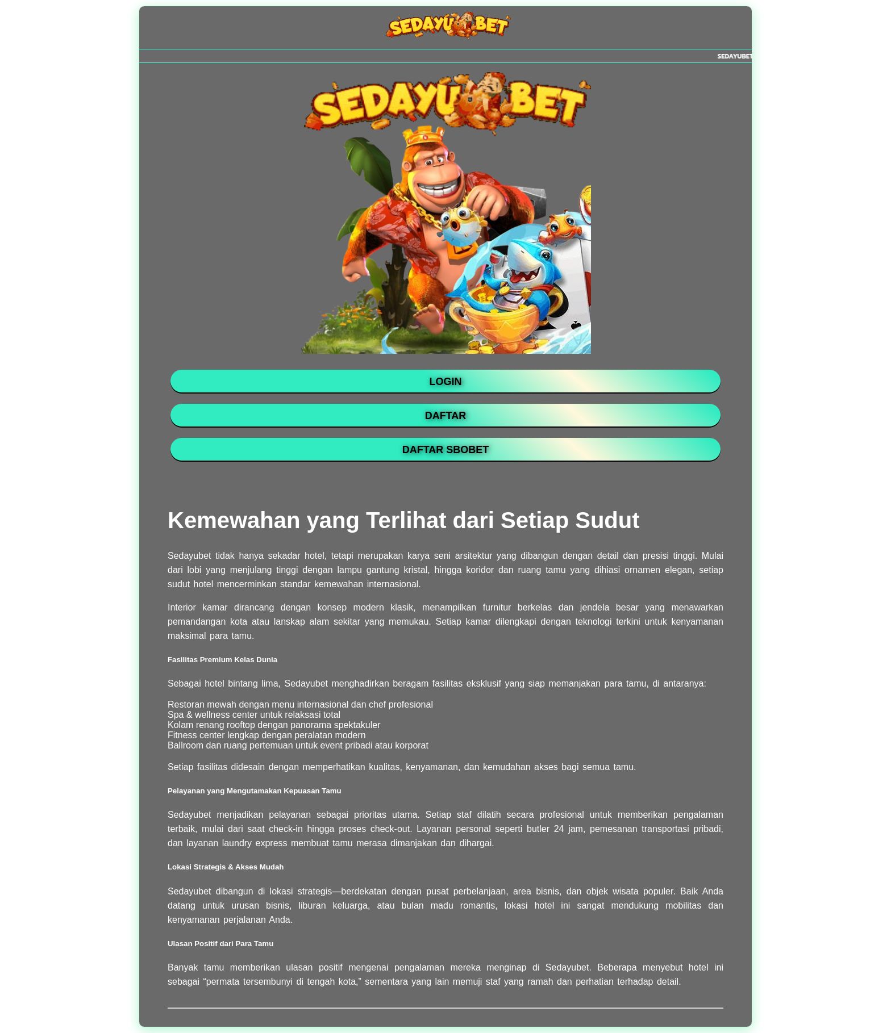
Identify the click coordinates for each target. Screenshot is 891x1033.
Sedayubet (306, 683)
